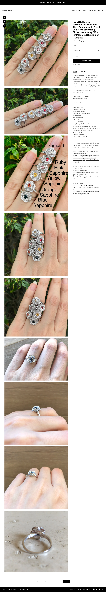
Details (75, 71)
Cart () (97, 10)
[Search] (102, 10)
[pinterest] (99, 589)
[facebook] (93, 589)
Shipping (83, 71)
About (78, 10)
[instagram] (102, 589)
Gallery (90, 10)
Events (84, 10)
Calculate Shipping (78, 41)
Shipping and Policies (83, 589)
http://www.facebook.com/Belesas (83, 172)
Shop (73, 10)
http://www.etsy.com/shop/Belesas (83, 185)
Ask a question (76, 64)
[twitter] (96, 589)
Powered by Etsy (23, 589)
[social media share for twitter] (4, 22)
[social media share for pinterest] (4, 26)
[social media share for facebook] (4, 17)
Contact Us (72, 589)
